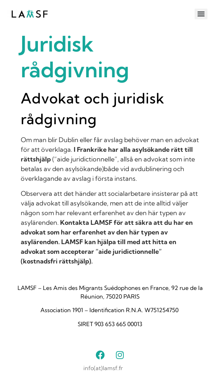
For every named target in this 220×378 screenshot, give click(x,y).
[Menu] (201, 14)
